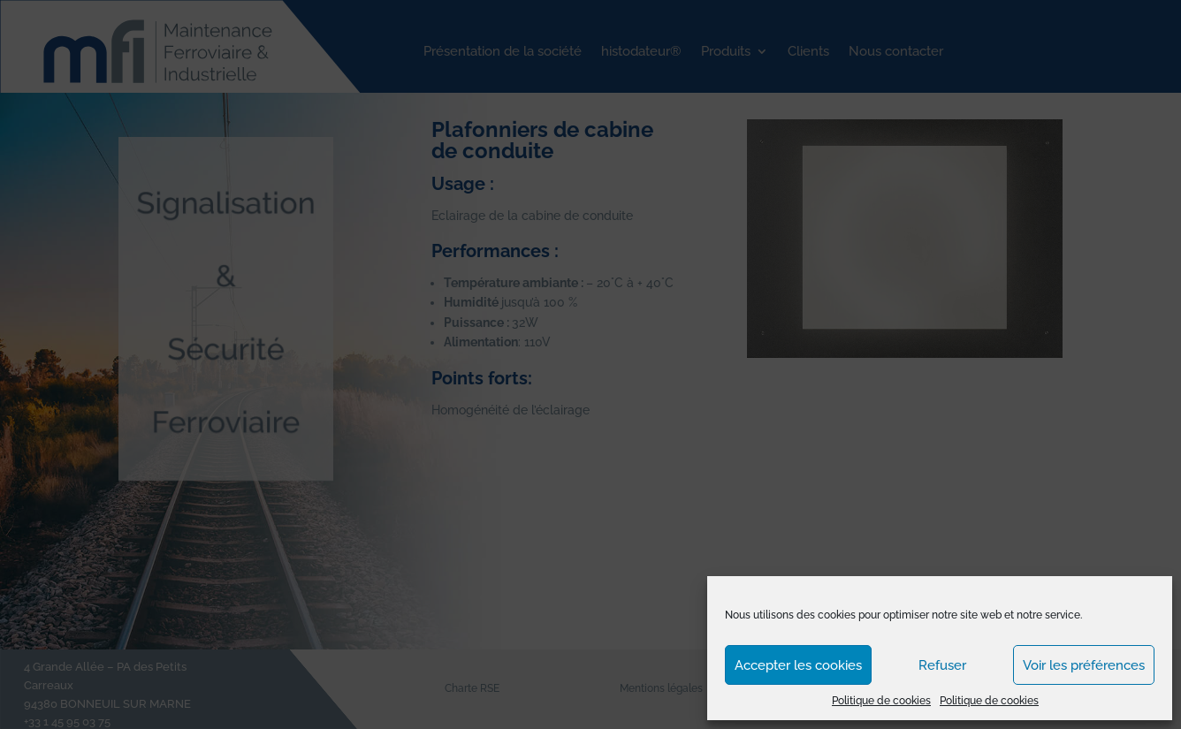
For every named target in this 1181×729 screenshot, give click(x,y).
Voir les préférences (1084, 665)
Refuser (942, 665)
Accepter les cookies (798, 665)
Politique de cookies (881, 701)
